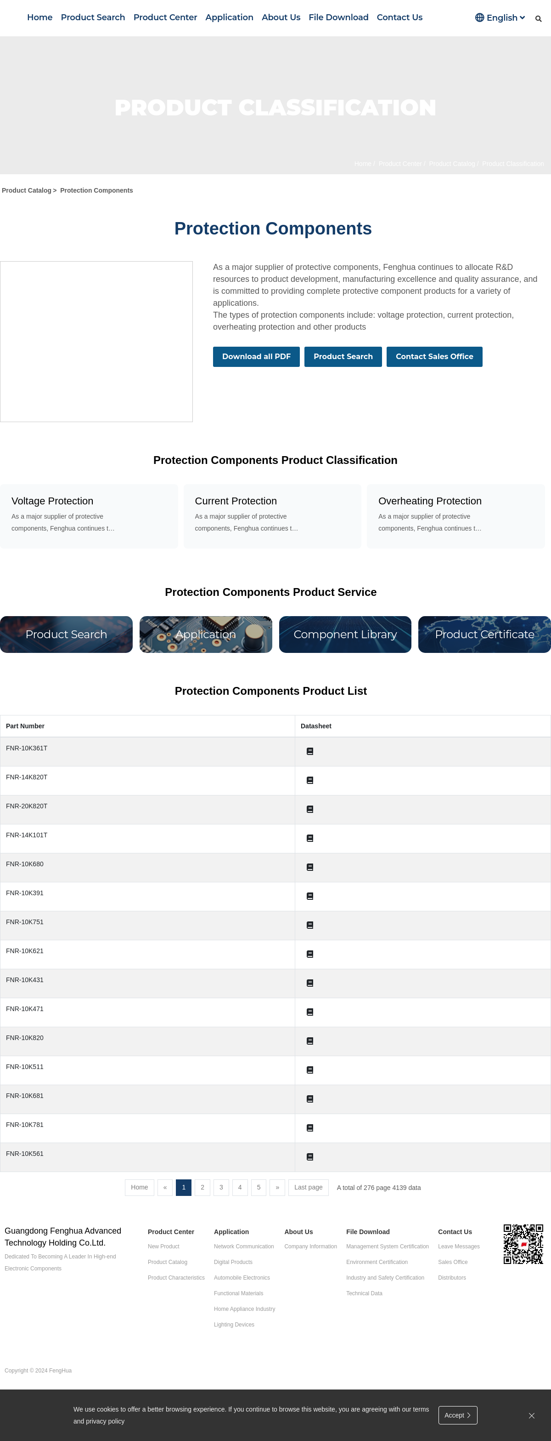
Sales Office (452, 1262)
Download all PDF (256, 356)
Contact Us (399, 17)
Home (40, 17)
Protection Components (96, 190)
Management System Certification (387, 1246)
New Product (164, 1246)
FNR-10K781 (25, 1124)
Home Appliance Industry (244, 1309)
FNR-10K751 (25, 922)
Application (230, 17)
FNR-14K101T (26, 835)
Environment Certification (377, 1262)
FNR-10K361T (26, 748)
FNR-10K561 (25, 1153)
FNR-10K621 (25, 951)
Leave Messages (459, 1246)
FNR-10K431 (25, 980)
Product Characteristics (176, 1278)
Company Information (310, 1246)
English (500, 17)
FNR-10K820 (25, 1037)
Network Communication (244, 1246)
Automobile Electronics (242, 1278)
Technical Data (364, 1293)
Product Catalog (451, 163)
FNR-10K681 (25, 1095)
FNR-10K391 (25, 893)
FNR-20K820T (26, 806)
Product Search (93, 17)
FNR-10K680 (25, 864)
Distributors (452, 1278)
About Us (281, 17)
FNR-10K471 (25, 1008)
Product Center (165, 17)
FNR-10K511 (25, 1066)
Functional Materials (238, 1293)
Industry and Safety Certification (385, 1278)
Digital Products (233, 1262)
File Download (339, 17)
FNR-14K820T (26, 777)
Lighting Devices (234, 1324)
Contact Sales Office (434, 356)
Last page (308, 1187)
